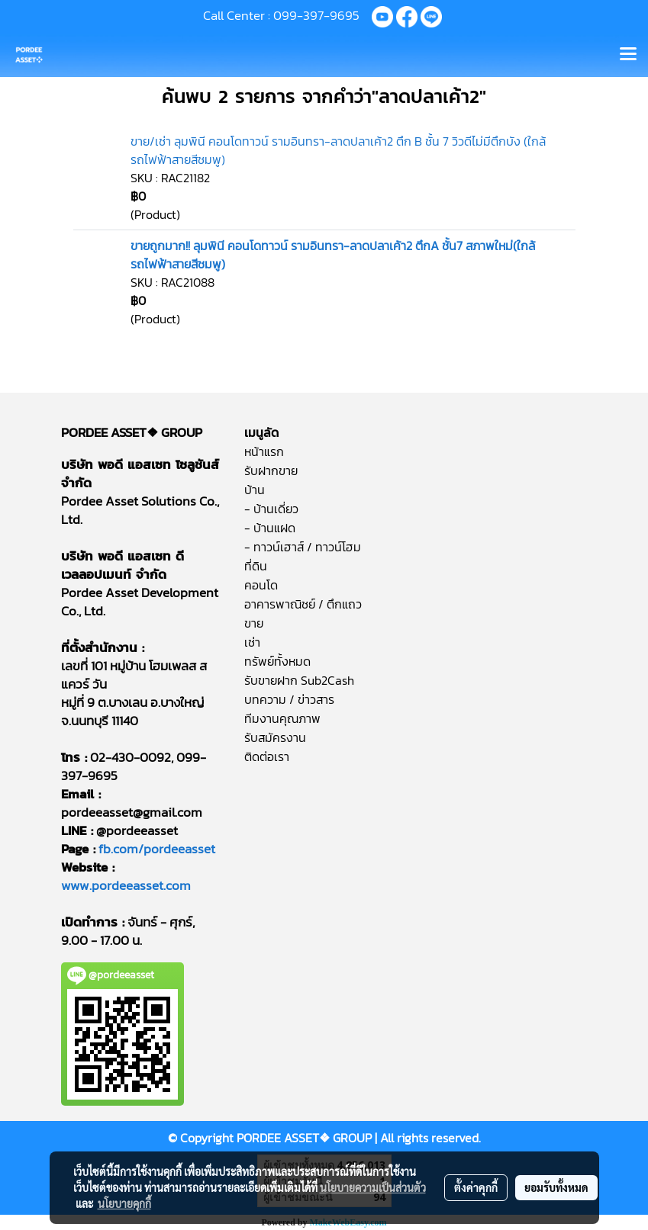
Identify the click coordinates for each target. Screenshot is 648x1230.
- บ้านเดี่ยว (271, 508)
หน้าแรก (264, 451)
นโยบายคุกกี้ (124, 1203)
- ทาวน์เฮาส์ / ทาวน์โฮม (302, 547)
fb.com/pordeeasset (156, 849)
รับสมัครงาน (275, 737)
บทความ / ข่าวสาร (289, 699)
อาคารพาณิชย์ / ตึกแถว (303, 604)
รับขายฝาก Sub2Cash (299, 680)
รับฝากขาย (271, 470)
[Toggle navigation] (628, 55)
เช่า (252, 642)
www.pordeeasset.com (126, 885)
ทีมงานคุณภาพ (282, 718)
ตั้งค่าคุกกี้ (476, 1187)
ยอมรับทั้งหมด (556, 1187)
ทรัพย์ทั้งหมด (277, 661)
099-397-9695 (316, 15)
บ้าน (254, 489)
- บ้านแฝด (269, 528)
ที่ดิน (255, 566)
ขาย (253, 623)
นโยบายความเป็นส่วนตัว (373, 1187)
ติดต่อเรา (266, 756)
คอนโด (261, 585)
